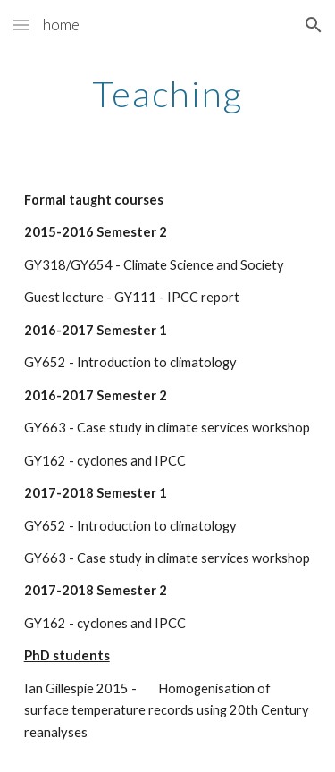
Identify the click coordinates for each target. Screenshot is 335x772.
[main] (168, 94)
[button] (21, 24)
